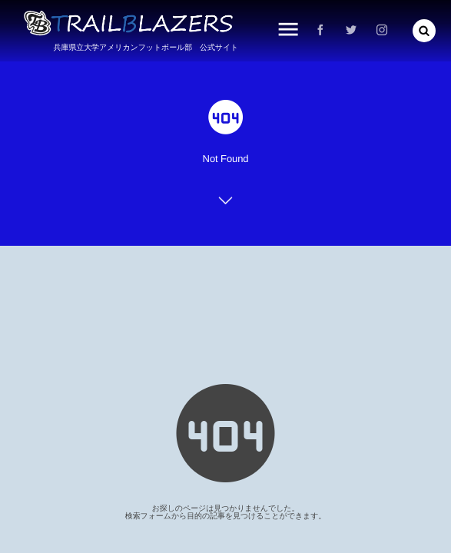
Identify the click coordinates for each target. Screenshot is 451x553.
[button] (424, 30)
